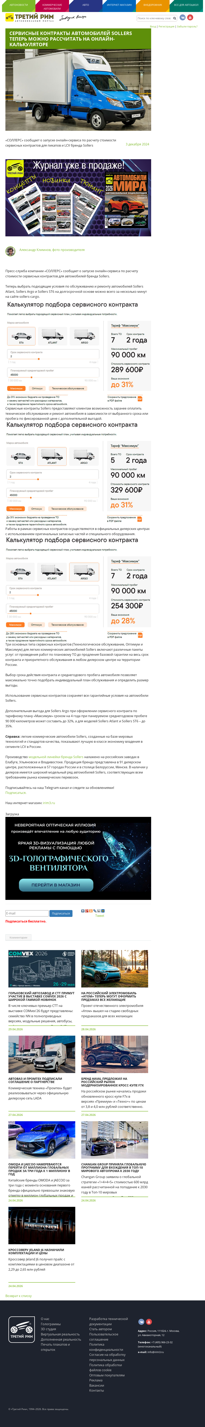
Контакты (96, 1390)
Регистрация (166, 26)
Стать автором (100, 1329)
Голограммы (51, 1324)
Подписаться (61, 913)
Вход (153, 26)
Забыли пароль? (187, 26)
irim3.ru (49, 803)
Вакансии (96, 1385)
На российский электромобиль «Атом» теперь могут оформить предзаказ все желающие (109, 996)
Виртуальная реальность (60, 1334)
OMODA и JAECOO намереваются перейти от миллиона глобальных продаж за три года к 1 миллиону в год (39, 1169)
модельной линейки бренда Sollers (56, 757)
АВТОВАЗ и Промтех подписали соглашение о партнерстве (35, 1080)
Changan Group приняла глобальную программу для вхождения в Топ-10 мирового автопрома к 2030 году (113, 1167)
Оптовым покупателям (107, 1375)
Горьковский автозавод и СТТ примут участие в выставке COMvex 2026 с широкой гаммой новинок (41, 996)
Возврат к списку (18, 1296)
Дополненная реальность (61, 1339)
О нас (45, 1319)
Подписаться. (15, 792)
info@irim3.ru (151, 1352)
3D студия (48, 1329)
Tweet (99, 915)
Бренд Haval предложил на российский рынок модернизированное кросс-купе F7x (112, 1082)
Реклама (95, 1380)
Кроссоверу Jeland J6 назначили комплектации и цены (36, 1251)
